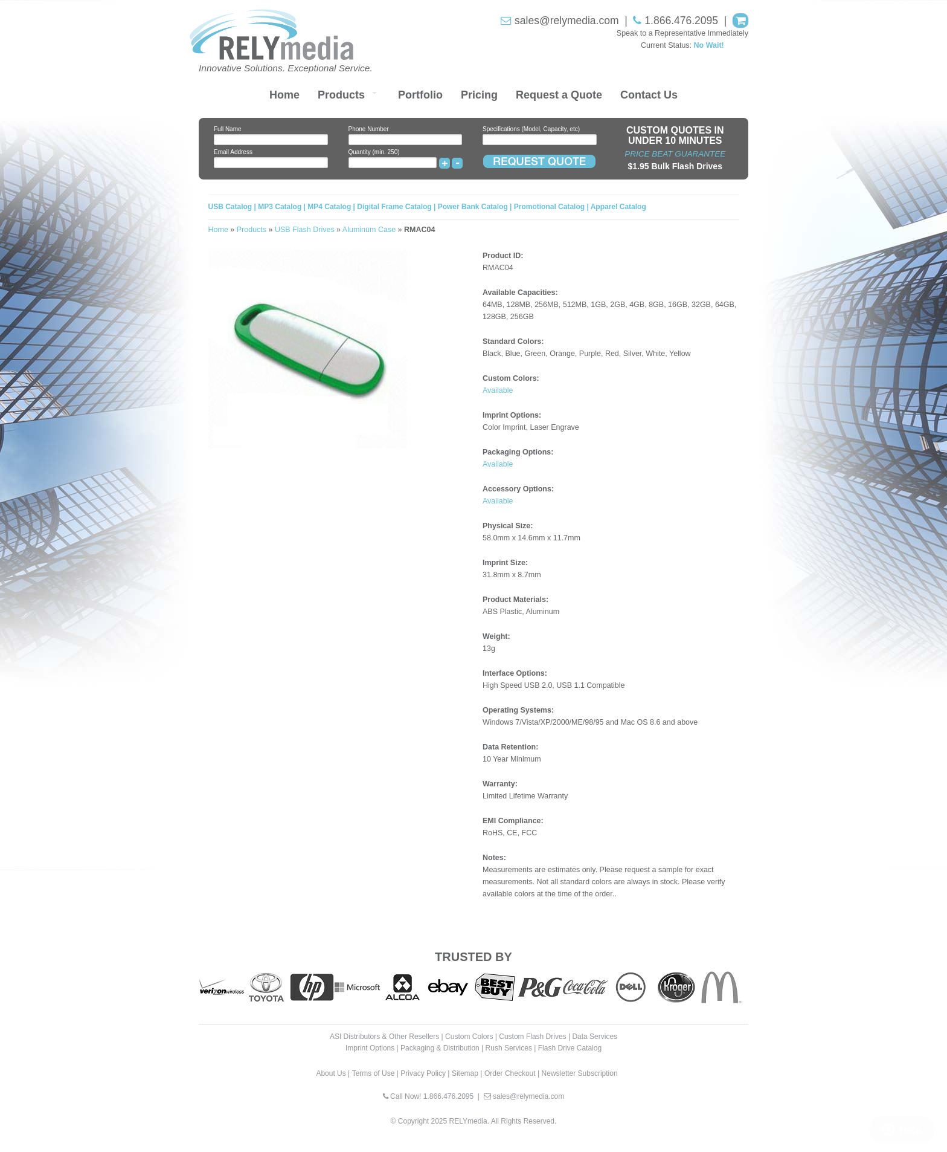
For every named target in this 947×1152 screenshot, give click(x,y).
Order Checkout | (511, 1073)
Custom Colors (469, 1036)
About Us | (333, 1073)
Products (341, 95)
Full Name (228, 129)
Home (284, 95)
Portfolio (420, 95)
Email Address (233, 152)
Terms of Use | (375, 1073)
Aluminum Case (369, 229)
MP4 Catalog (329, 206)
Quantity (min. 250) (374, 152)
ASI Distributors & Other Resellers (384, 1036)
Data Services (594, 1036)
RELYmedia (468, 1121)
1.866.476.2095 (681, 21)
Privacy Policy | (424, 1073)
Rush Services (509, 1048)
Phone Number (368, 129)
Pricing (479, 95)
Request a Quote (559, 95)
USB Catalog (231, 206)
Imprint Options (369, 1048)
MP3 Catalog (279, 206)
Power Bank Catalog (473, 206)
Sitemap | (467, 1073)
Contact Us (649, 95)
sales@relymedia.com (566, 21)
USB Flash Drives (305, 229)
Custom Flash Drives (532, 1036)
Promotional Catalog (549, 206)
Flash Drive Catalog (570, 1048)
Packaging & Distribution (440, 1048)
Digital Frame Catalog (394, 206)
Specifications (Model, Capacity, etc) (531, 129)
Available (498, 390)
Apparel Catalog (618, 206)
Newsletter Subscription (580, 1073)
